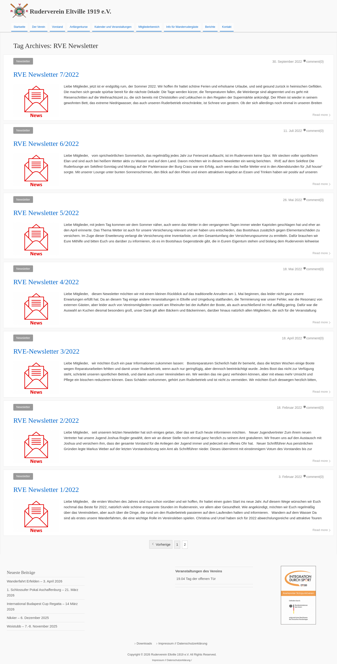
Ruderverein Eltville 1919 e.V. (70, 11)
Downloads (144, 643)
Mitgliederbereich (148, 26)
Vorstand (57, 26)
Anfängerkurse (79, 26)
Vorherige (163, 544)
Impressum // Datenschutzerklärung (182, 643)
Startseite (19, 26)
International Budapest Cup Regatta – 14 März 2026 (42, 606)
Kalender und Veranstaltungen (112, 26)
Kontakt (227, 26)
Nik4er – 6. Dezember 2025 (28, 618)
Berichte (210, 26)
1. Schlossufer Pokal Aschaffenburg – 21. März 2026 (42, 592)
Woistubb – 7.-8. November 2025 (32, 626)
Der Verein (38, 26)
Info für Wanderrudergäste (182, 26)
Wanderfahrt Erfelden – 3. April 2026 (34, 581)
